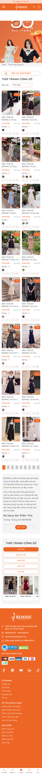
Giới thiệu (6, 688)
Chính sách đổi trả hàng (12, 713)
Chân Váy (6, 743)
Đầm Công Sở (8, 729)
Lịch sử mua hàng (9, 720)
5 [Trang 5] (21, 467)
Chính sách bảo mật (10, 717)
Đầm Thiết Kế (7, 732)
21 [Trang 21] (34, 467)
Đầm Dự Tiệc (7, 736)
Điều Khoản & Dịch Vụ (11, 710)
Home (4, 65)
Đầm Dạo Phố (8, 739)
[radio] (3, 130)
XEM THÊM (21, 527)
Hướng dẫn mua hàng (11, 707)
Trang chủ (6, 684)
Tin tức (5, 698)
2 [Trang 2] (8, 467)
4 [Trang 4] (16, 467)
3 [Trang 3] (12, 467)
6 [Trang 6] (25, 467)
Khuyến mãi (7, 694)
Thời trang (6, 691)
